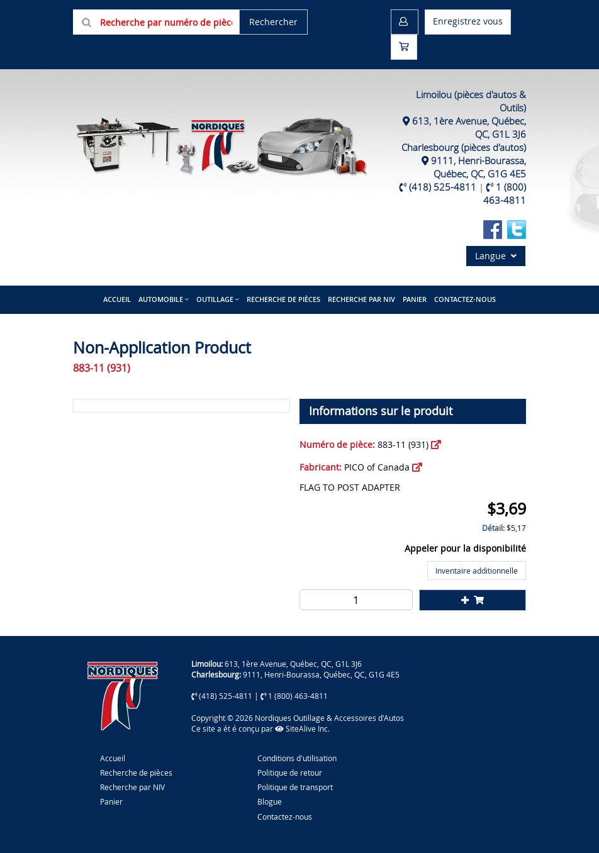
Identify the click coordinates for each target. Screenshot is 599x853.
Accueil (117, 299)
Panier (111, 801)
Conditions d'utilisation (297, 758)
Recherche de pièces (283, 299)
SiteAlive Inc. (302, 728)
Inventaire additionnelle (476, 571)
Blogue (269, 801)
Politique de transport (295, 787)
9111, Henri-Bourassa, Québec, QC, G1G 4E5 (478, 167)
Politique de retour (289, 772)
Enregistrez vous (468, 21)
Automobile (160, 299)
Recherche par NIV (361, 299)
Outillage (214, 299)
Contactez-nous (465, 299)
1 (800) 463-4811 (504, 193)
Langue (496, 256)
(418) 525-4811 (442, 187)
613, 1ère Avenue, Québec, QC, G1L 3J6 (293, 664)
